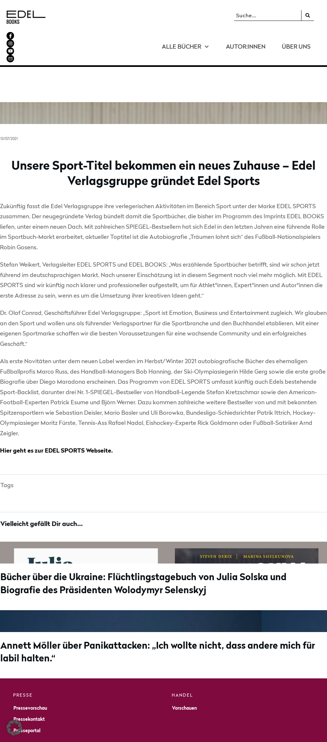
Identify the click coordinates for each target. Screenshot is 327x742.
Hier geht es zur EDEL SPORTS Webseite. (56, 422)
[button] (14, 727)
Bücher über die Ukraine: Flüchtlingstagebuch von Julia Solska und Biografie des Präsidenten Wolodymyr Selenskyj (163, 541)
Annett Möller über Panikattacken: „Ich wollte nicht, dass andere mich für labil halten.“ (163, 609)
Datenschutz (245, 732)
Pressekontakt (29, 690)
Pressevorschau (30, 679)
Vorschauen (184, 679)
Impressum (214, 732)
